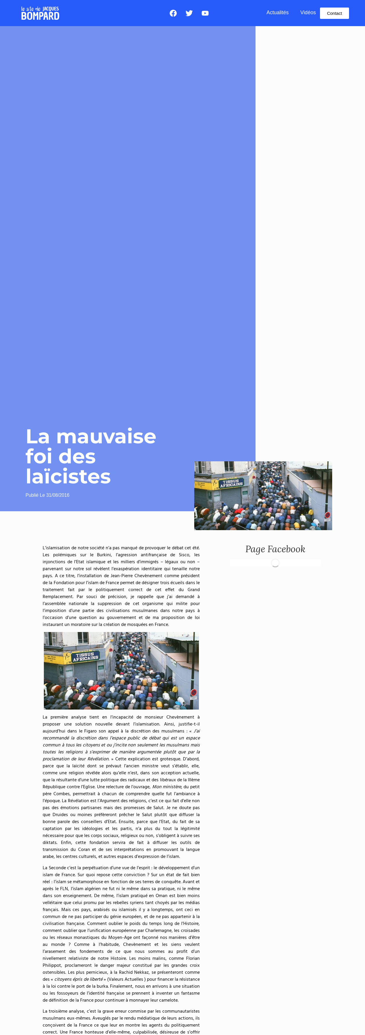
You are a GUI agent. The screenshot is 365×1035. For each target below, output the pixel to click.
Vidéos (308, 12)
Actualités (278, 12)
